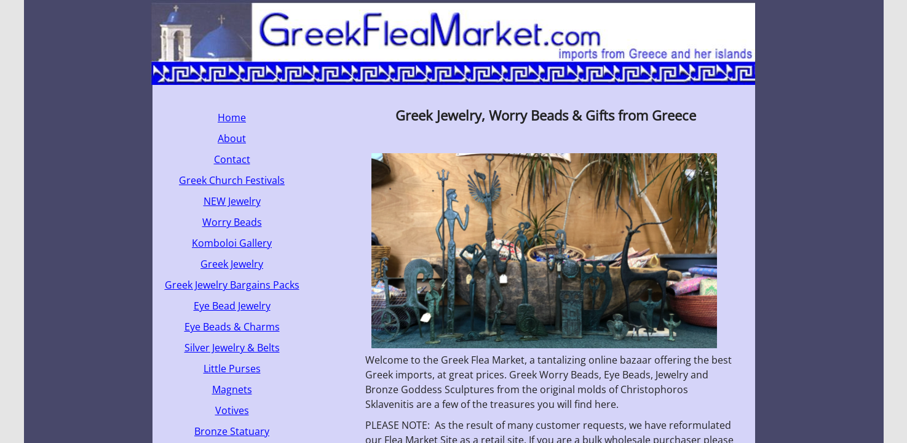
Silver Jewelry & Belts (232, 347)
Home (232, 117)
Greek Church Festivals (232, 180)
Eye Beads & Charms (232, 326)
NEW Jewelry (232, 201)
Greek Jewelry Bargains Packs (232, 285)
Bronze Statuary (231, 431)
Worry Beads (232, 222)
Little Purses (232, 368)
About (232, 138)
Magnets (232, 389)
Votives (232, 410)
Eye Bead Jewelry (232, 306)
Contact (232, 159)
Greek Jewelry (231, 264)
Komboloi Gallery (232, 243)
